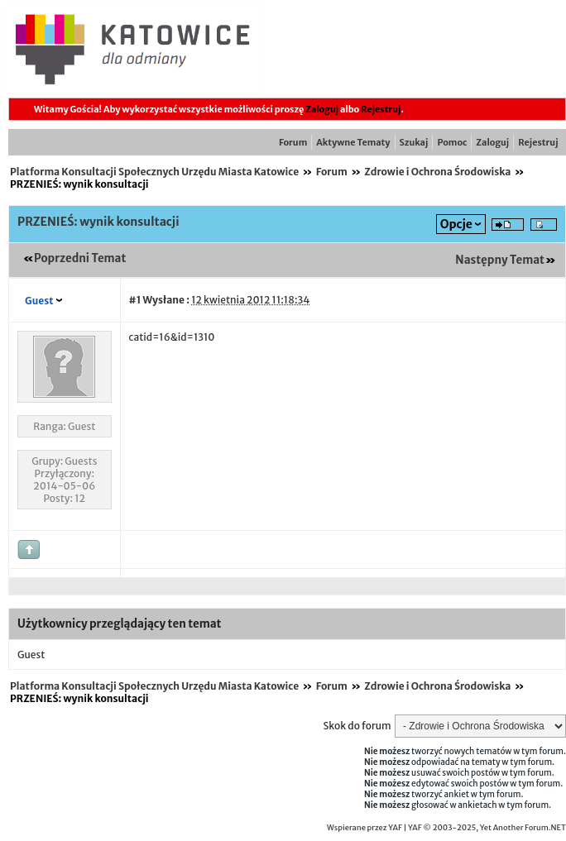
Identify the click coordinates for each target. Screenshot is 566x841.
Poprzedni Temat (80, 258)
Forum (293, 142)
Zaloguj (321, 109)
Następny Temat (499, 260)
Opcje (456, 224)
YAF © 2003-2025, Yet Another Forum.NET (487, 828)
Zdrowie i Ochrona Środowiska (437, 171)
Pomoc (452, 142)
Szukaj (414, 142)
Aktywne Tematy (353, 142)
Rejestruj (381, 109)
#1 (135, 300)
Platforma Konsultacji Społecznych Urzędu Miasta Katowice (154, 171)
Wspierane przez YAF (364, 828)
